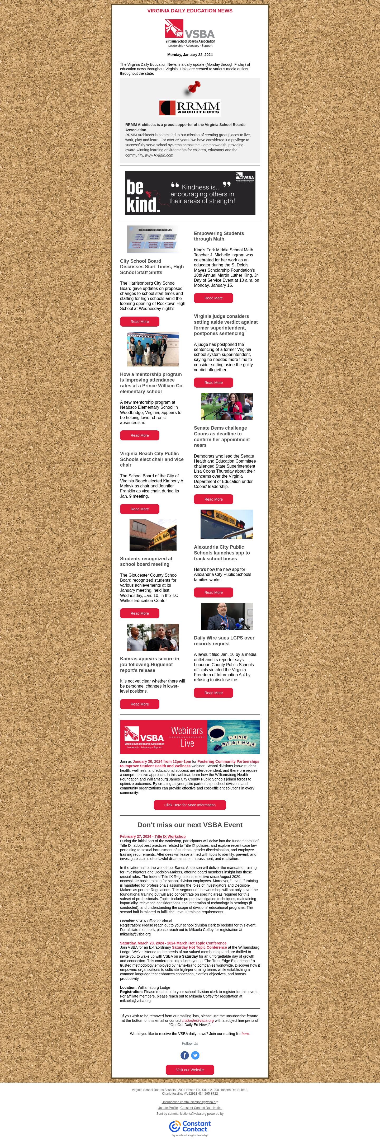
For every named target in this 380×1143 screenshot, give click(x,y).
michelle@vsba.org (198, 1020)
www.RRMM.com (158, 155)
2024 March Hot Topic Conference (197, 943)
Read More (140, 321)
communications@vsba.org (187, 1114)
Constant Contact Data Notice (201, 1108)
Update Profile (168, 1108)
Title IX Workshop (170, 836)
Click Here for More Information (190, 805)
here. (246, 1034)
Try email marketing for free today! (190, 1135)
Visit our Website (190, 1070)
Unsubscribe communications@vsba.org (190, 1102)
